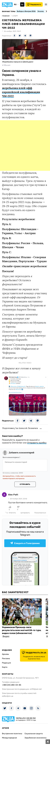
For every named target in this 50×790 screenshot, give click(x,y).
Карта (4, 667)
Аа (22, 4)
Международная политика (9, 739)
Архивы (5, 654)
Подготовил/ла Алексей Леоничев (20, 428)
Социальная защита (34, 733)
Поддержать (34, 4)
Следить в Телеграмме (25, 543)
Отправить (25, 484)
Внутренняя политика (12, 733)
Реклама (6, 658)
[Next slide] (46, 11)
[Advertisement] (25, 145)
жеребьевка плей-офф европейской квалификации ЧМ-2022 (21, 92)
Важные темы (8, 11)
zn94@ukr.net (36, 689)
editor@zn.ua (7, 696)
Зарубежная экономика (35, 738)
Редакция (6, 663)
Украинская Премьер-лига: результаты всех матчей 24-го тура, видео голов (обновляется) (21, 630)
